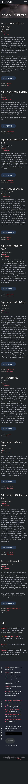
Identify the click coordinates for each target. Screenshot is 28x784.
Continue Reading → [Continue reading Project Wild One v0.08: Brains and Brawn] (8, 547)
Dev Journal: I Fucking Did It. (11, 561)
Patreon (7, 667)
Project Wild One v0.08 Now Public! (11, 444)
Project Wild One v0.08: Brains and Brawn (14, 496)
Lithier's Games (7, 2)
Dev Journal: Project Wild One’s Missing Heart (12, 25)
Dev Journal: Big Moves (9, 377)
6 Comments (6, 313)
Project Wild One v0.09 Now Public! (11, 247)
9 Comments (6, 568)
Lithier (4, 32)
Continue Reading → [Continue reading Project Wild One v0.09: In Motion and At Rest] (8, 364)
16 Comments (6, 196)
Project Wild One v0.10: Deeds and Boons (14, 141)
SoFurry (4, 636)
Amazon (4, 644)
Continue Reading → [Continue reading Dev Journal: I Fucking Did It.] (8, 603)
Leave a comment (7, 99)
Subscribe (10, 741)
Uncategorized (9, 180)
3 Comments (6, 150)
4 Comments (6, 385)
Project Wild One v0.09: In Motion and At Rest (13, 304)
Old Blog (7, 691)
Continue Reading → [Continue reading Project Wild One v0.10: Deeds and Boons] (8, 175)
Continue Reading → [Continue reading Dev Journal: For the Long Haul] (8, 232)
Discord (4, 628)
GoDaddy (19, 759)
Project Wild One (10, 131)
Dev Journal (8, 83)
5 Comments (6, 34)
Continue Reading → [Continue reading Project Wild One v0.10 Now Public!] (8, 126)
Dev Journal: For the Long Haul (12, 188)
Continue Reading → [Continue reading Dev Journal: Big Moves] (8, 429)
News (8, 85)
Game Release (10, 133)
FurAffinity (14, 636)
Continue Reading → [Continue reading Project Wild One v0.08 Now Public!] (8, 482)
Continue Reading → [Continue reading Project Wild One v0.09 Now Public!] (8, 289)
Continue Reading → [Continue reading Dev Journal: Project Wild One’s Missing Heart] (8, 78)
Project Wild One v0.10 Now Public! (14, 91)
